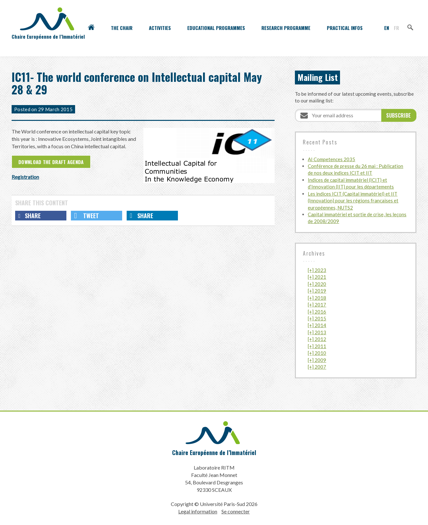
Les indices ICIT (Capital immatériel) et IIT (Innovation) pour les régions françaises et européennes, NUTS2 (353, 200)
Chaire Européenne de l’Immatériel (214, 452)
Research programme (285, 27)
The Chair (121, 27)
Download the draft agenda (51, 161)
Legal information (197, 511)
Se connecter (235, 511)
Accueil (91, 27)
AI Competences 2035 (331, 159)
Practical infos (345, 27)
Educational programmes (216, 27)
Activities (160, 27)
